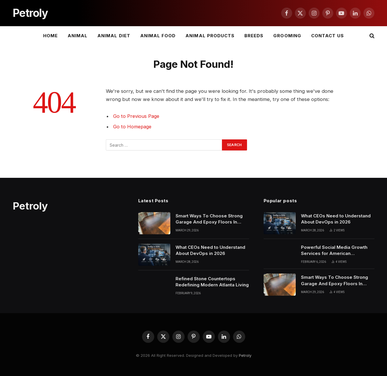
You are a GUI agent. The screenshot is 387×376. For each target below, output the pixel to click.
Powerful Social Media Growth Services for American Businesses (334, 250)
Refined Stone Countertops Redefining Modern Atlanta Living (212, 282)
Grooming (287, 35)
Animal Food (158, 35)
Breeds (253, 35)
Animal (77, 35)
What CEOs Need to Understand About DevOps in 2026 (210, 250)
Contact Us (327, 35)
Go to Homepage (133, 127)
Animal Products (209, 35)
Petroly (245, 355)
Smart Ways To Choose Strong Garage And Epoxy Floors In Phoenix (209, 219)
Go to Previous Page (136, 116)
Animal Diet (113, 35)
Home (50, 35)
